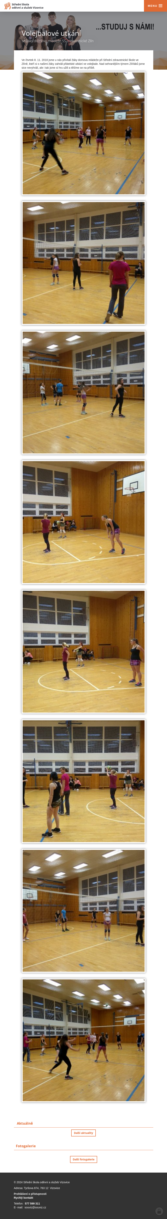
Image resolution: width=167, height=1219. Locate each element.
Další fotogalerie (83, 1159)
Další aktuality (83, 1133)
